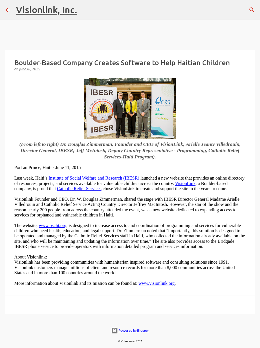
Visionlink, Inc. (46, 10)
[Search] (252, 10)
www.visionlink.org (157, 283)
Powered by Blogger (130, 330)
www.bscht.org (52, 225)
